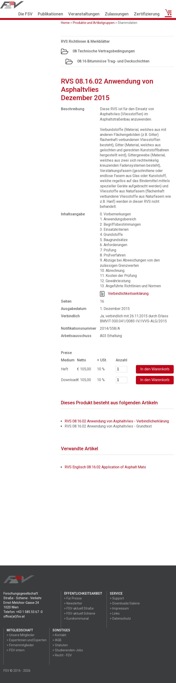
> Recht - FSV (62, 655)
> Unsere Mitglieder (21, 635)
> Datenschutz (120, 618)
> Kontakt (59, 635)
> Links (115, 613)
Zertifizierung (147, 13)
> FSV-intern (16, 650)
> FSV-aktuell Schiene (79, 613)
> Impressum (119, 608)
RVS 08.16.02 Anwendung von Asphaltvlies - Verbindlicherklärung (117, 421)
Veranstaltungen (83, 13)
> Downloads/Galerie (125, 603)
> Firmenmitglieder (20, 645)
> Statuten (60, 645)
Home (65, 23)
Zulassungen (117, 13)
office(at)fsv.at (14, 616)
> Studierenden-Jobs (67, 650)
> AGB (56, 640)
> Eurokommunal (76, 618)
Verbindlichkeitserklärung (128, 293)
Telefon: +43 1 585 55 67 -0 (23, 612)
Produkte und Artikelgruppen (94, 23)
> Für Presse (73, 598)
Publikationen (50, 13)
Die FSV (25, 13)
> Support (117, 598)
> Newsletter (73, 603)
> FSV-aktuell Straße (79, 608)
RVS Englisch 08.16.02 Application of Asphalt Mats (105, 467)
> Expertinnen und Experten (27, 640)
